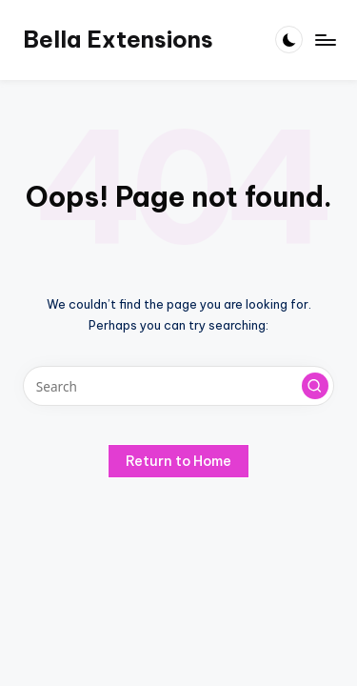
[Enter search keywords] (178, 386)
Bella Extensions (118, 39)
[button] (315, 386)
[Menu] (324, 39)
